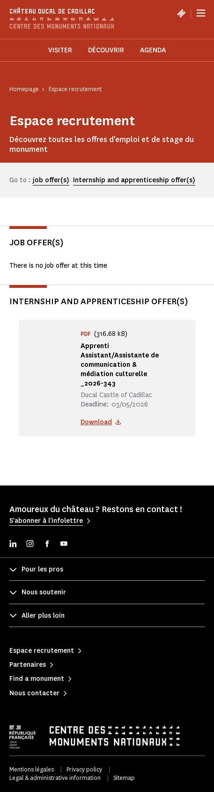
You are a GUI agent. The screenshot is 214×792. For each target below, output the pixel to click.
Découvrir (106, 50)
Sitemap (124, 778)
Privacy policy (84, 769)
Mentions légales (31, 769)
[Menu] (200, 13)
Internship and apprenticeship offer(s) (134, 180)
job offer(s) (51, 180)
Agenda (153, 50)
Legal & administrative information (55, 778)
